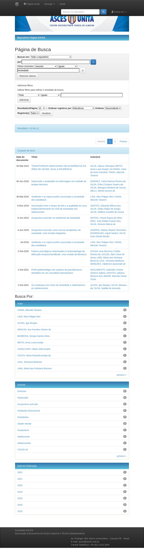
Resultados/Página (27, 108)
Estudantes (23, 417)
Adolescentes (24, 443)
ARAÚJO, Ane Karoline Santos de (34, 329)
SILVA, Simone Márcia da (102, 224)
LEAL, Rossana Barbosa (111, 260)
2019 (19, 492)
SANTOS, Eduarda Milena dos (105, 205)
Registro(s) (23, 113)
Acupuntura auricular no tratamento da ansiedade (55, 218)
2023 (19, 472)
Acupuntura (23, 430)
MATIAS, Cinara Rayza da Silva (105, 218)
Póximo (123, 141)
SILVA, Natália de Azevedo (107, 288)
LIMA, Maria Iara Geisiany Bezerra (34, 368)
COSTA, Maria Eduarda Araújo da (34, 355)
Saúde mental (24, 423)
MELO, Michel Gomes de (102, 191)
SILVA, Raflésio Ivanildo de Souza (107, 212)
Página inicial (31, 4)
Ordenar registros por (59, 108)
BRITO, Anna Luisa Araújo (30, 342)
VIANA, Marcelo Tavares (29, 310)
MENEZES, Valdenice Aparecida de (107, 264)
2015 (19, 511)
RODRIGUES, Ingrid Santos (104, 233)
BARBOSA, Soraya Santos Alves (33, 336)
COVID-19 (22, 449)
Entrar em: (119, 11)
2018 (19, 498)
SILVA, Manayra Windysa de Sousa (107, 187)
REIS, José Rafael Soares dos (105, 221)
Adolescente (23, 436)
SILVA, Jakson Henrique (102, 166)
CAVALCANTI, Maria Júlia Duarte (33, 349)
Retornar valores (28, 76)
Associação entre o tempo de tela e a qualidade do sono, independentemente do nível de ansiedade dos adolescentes (59, 208)
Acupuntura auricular (27, 404)
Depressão (22, 397)
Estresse (21, 391)
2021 (19, 479)
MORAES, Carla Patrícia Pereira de (107, 181)
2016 (19, 505)
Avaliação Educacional (28, 410)
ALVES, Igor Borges (100, 285)
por (19, 62)
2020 (19, 485)
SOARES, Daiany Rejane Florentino (108, 230)
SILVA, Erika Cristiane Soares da (106, 184)
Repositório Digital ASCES (31, 37)
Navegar (49, 4)
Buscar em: (23, 57)
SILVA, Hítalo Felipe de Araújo (105, 209)
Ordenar (99, 108)
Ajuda (62, 4)
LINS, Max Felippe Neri (101, 196)
